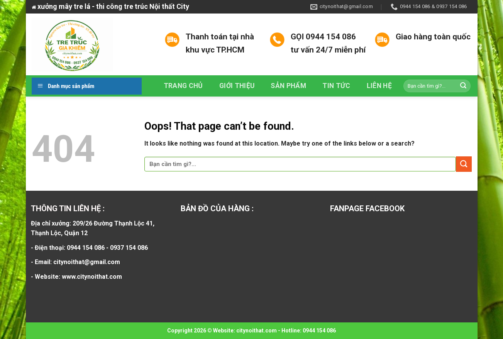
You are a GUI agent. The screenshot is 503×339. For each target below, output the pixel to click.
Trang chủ (183, 86)
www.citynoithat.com (92, 276)
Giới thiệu (237, 86)
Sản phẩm (288, 86)
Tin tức (336, 86)
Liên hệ (379, 86)
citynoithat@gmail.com (86, 262)
